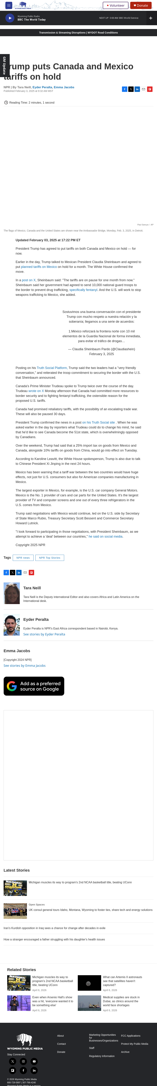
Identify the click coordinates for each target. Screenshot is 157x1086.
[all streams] (151, 18)
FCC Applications (130, 1035)
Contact (61, 1044)
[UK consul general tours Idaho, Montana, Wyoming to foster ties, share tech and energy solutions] (15, 911)
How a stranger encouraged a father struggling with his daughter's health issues (54, 939)
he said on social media (106, 536)
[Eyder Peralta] (12, 625)
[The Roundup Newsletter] (78, 785)
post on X (29, 280)
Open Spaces (37, 904)
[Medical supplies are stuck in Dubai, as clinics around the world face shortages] (89, 1003)
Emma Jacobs (64, 87)
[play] (10, 18)
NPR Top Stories (49, 557)
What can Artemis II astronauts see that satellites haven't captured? (122, 981)
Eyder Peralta (42, 87)
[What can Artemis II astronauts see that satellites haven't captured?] (89, 983)
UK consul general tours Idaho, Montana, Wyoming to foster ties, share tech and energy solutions (91, 909)
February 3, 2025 (101, 354)
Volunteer (115, 5)
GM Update (4, 66)
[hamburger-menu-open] (8, 5)
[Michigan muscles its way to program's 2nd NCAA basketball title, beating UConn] (15, 888)
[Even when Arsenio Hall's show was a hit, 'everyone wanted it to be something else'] (19, 1003)
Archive (125, 1052)
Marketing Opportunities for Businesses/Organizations (103, 1038)
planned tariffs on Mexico (39, 267)
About (60, 1035)
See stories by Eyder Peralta (44, 634)
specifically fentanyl (83, 290)
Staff (91, 1048)
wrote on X (36, 391)
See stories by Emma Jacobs (25, 665)
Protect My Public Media (134, 1044)
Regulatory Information (102, 1056)
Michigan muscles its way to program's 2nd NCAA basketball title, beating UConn (80, 882)
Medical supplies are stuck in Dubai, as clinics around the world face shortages (121, 1001)
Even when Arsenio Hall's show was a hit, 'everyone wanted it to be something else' (52, 1001)
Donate (142, 5)
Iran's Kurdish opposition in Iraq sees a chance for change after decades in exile (54, 928)
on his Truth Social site (98, 422)
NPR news (23, 557)
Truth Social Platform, (52, 368)
